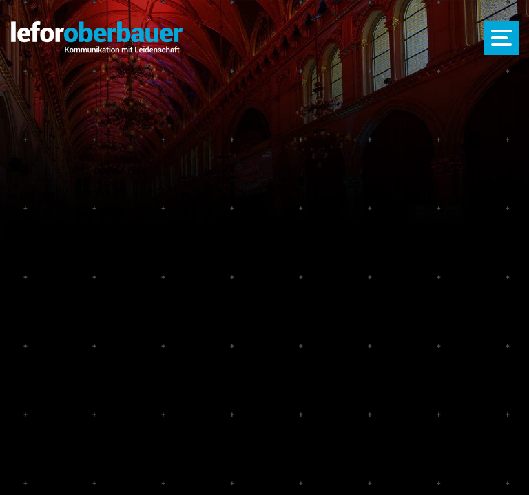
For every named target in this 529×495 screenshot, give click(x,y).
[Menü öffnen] (501, 38)
